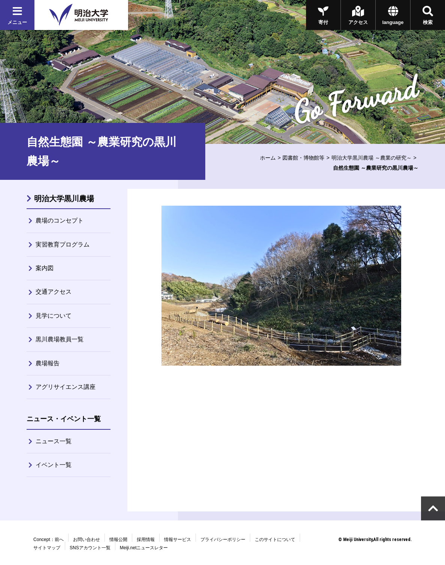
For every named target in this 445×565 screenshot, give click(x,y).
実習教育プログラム (63, 244)
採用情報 (146, 539)
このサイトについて (275, 539)
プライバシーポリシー (222, 539)
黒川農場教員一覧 (60, 339)
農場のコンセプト (60, 220)
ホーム (268, 158)
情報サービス (177, 539)
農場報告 (48, 363)
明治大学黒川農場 (64, 198)
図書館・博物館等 (303, 158)
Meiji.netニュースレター (144, 548)
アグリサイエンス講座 (66, 387)
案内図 (45, 268)
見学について (54, 315)
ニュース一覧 (54, 441)
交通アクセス (54, 291)
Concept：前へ (48, 539)
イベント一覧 (54, 465)
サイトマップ (46, 548)
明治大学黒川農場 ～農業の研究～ (372, 158)
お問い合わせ (86, 539)
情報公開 (118, 539)
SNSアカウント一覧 (90, 548)
